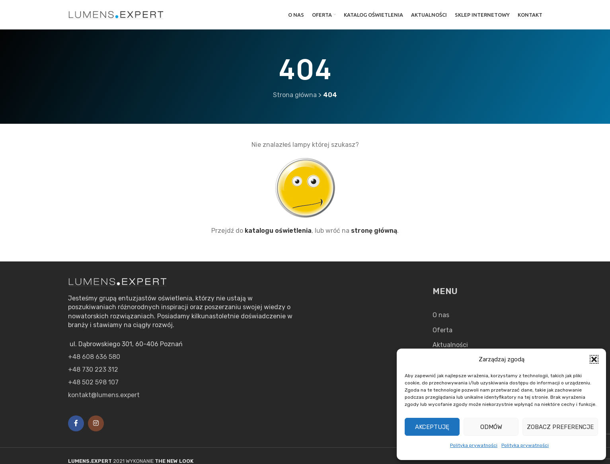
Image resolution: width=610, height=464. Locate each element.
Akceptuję (432, 427)
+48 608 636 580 (94, 357)
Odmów (491, 427)
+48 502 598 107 (93, 382)
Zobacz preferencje (560, 427)
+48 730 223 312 (93, 369)
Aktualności (450, 345)
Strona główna (295, 95)
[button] (594, 359)
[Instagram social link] (96, 423)
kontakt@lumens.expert (104, 395)
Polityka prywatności (473, 445)
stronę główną (374, 230)
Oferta (442, 330)
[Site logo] (116, 14)
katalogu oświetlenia (278, 230)
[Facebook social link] (76, 423)
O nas (441, 315)
